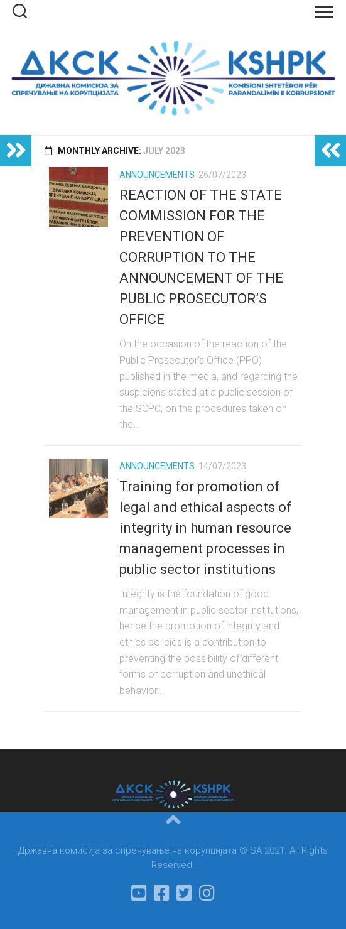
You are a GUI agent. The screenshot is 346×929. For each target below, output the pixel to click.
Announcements (157, 175)
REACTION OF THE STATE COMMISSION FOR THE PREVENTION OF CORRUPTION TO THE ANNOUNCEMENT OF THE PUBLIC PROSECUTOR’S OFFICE (201, 257)
